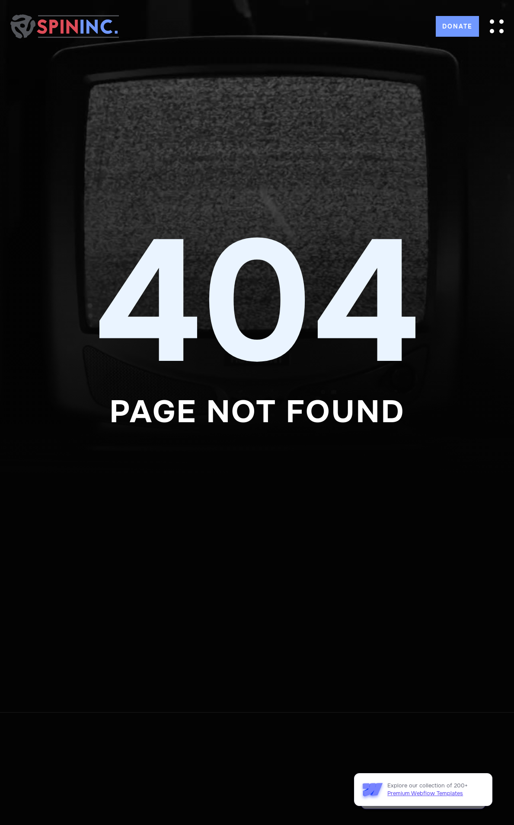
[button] (497, 26)
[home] (64, 26)
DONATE (457, 26)
